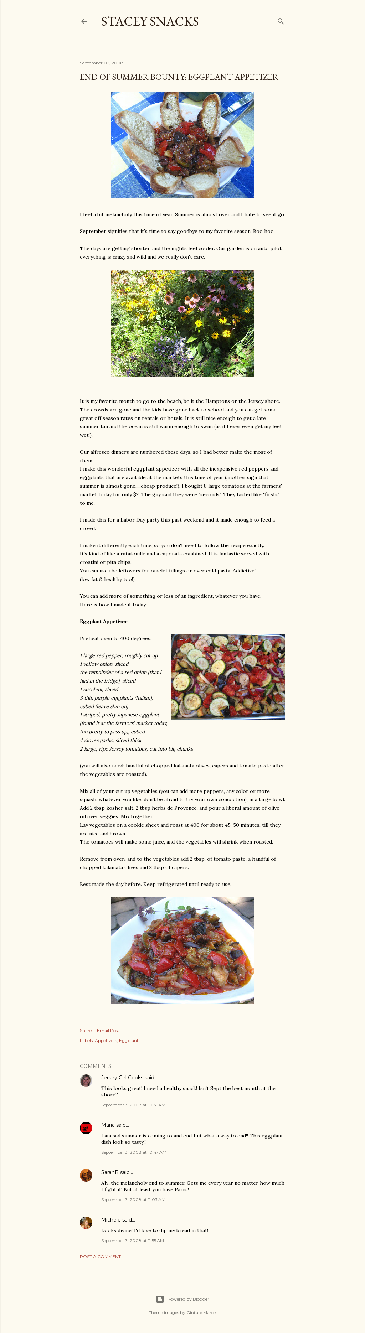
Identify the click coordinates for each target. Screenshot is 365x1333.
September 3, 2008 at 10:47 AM (133, 1152)
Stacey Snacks (150, 21)
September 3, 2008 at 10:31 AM (133, 1105)
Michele (111, 1220)
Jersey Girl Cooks (122, 1077)
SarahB (110, 1172)
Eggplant (129, 1040)
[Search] (281, 20)
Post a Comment (100, 1256)
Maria (108, 1125)
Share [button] (86, 1030)
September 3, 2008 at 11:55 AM (132, 1240)
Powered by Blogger (182, 1299)
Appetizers (106, 1040)
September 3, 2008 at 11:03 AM (133, 1199)
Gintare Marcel (201, 1312)
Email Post (108, 1030)
